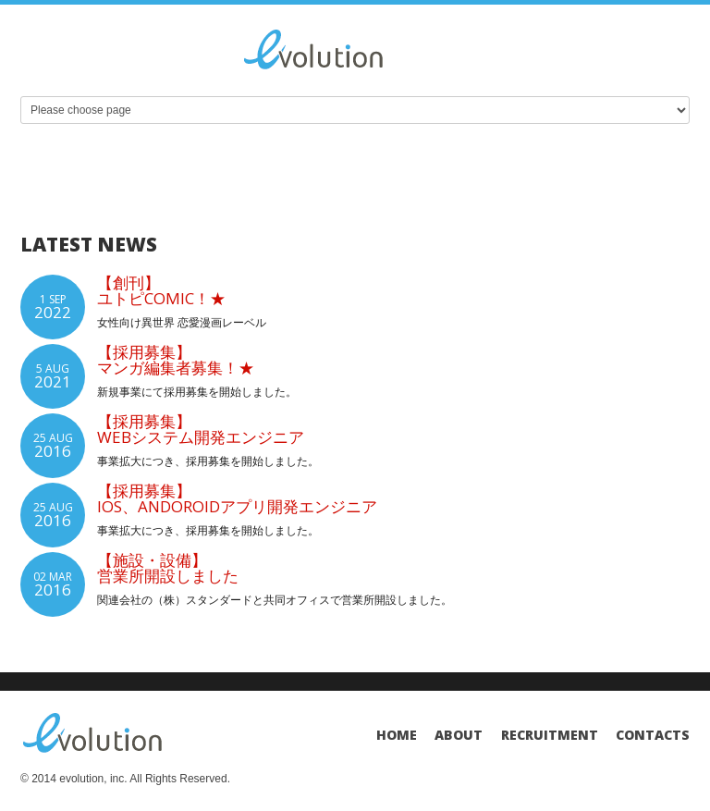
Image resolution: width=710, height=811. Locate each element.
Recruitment (549, 734)
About (459, 734)
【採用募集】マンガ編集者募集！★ (175, 359)
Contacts (653, 734)
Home (396, 734)
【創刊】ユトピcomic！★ (161, 290)
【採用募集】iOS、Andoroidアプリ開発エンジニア (237, 498)
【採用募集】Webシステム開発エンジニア (200, 429)
